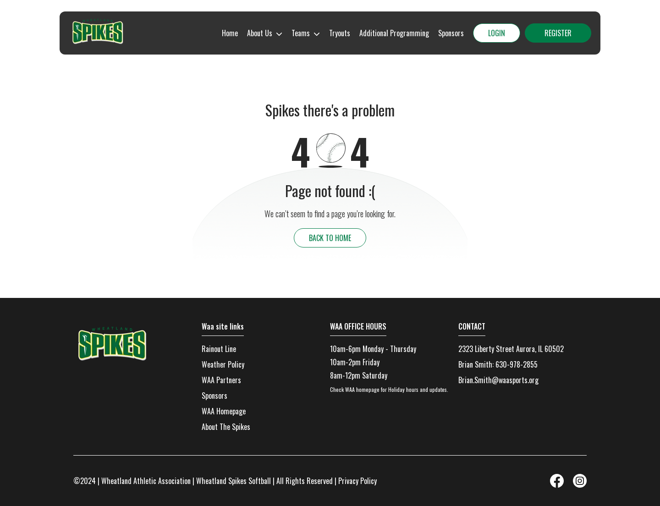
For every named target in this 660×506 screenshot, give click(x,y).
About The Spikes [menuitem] (226, 426)
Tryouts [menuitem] (339, 33)
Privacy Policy (357, 480)
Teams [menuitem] (301, 33)
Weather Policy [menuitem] (223, 364)
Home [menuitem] (230, 33)
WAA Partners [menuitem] (221, 379)
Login (496, 33)
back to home (330, 237)
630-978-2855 (516, 364)
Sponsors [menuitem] (451, 33)
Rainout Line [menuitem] (219, 348)
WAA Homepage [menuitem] (224, 411)
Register (558, 33)
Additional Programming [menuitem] (394, 33)
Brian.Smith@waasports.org (498, 379)
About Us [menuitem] (259, 33)
